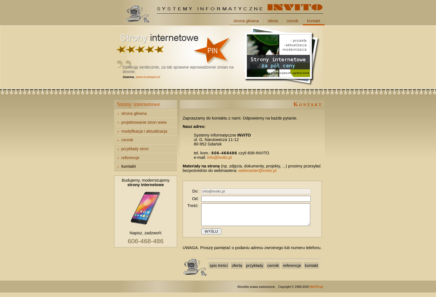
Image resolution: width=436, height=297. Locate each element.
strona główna (246, 21)
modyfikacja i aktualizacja (144, 131)
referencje (130, 157)
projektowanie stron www (144, 122)
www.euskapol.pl (148, 77)
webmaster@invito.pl (257, 170)
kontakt (313, 21)
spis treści (219, 269)
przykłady (254, 269)
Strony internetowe (138, 104)
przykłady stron (135, 149)
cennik (292, 21)
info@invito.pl (219, 157)
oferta (273, 21)
